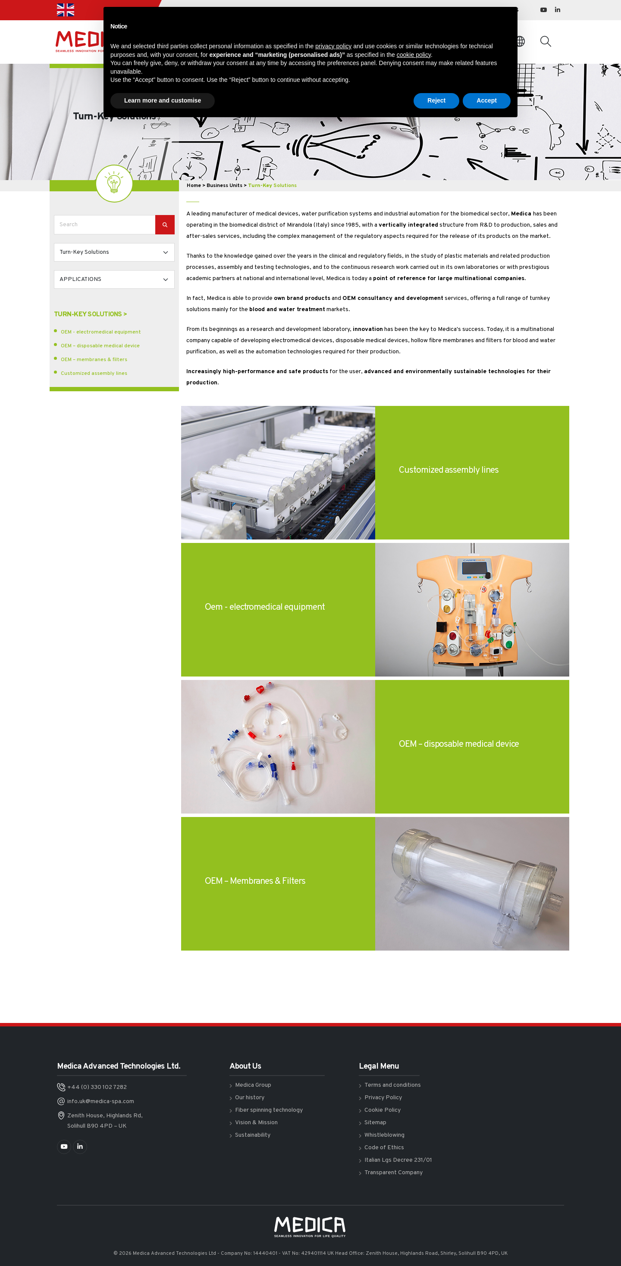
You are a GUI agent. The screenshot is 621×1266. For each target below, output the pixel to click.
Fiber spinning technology (269, 1110)
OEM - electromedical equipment (101, 332)
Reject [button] (436, 100)
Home (194, 185)
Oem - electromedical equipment (265, 607)
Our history (249, 1097)
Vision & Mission (256, 1122)
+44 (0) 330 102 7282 (97, 1087)
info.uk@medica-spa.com (100, 1101)
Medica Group (253, 1085)
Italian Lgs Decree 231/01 (398, 1160)
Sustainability (252, 1135)
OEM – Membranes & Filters (255, 881)
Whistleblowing (384, 1135)
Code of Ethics (384, 1147)
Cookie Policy (382, 1110)
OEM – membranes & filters (94, 359)
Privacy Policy (383, 1097)
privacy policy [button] (333, 46)
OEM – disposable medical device (100, 346)
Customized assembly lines (94, 373)
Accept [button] (487, 100)
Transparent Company (393, 1172)
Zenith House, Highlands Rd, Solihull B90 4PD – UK (105, 1121)
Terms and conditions (392, 1085)
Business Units (224, 185)
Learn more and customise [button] (162, 100)
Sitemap (375, 1122)
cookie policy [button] (414, 54)
